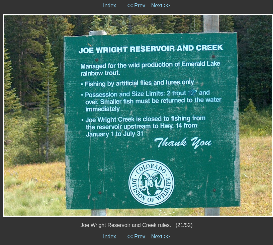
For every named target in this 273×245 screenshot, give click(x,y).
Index (109, 5)
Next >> (160, 5)
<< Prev (135, 5)
